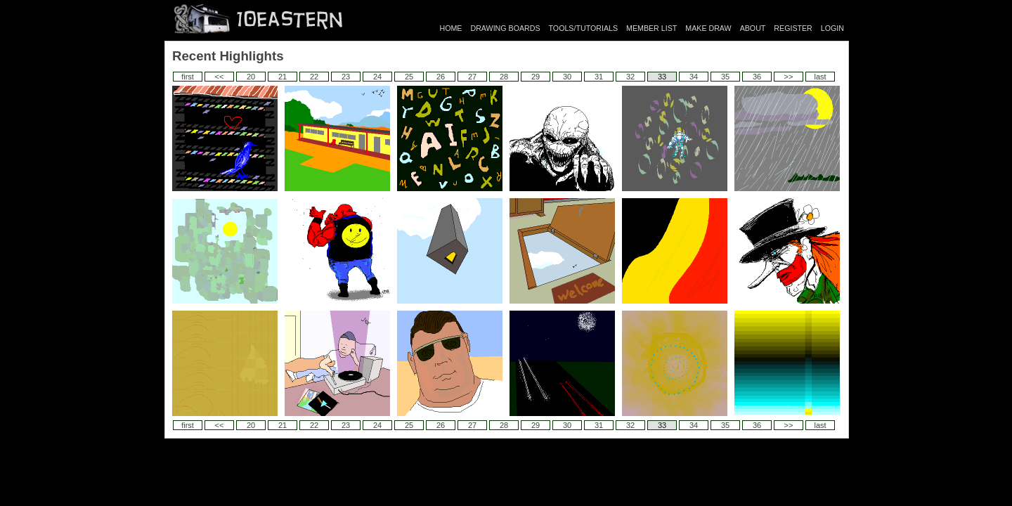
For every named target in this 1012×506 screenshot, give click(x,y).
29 (535, 76)
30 (567, 76)
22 (314, 76)
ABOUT (753, 28)
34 (693, 76)
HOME (451, 28)
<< (219, 76)
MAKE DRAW (708, 28)
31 (599, 76)
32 (630, 76)
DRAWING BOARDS (505, 28)
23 (346, 76)
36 (757, 76)
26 (440, 76)
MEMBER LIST (651, 28)
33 (662, 76)
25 (409, 76)
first (187, 76)
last (820, 76)
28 (504, 76)
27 (472, 76)
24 (377, 76)
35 (725, 76)
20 (251, 76)
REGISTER (793, 28)
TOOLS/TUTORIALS (583, 28)
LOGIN (832, 28)
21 (282, 76)
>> (788, 76)
